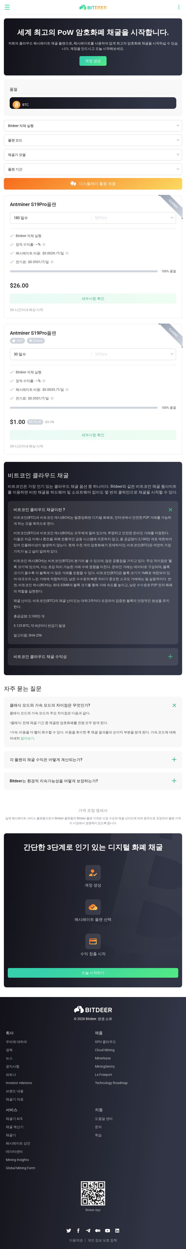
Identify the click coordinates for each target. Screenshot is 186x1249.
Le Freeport (103, 1075)
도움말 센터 (104, 1119)
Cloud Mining (105, 1050)
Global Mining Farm (20, 1168)
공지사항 (12, 1066)
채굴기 (11, 1135)
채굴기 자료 (14, 1099)
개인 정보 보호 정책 (102, 1240)
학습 (98, 1135)
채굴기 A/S (14, 1119)
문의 (98, 1127)
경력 (9, 1050)
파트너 (11, 1075)
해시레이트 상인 (18, 1143)
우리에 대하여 (16, 1042)
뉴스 (9, 1058)
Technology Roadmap (111, 1083)
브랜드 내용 (14, 1091)
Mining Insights (17, 1160)
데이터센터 (14, 1151)
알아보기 (27, 738)
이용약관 (76, 1240)
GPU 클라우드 (105, 1042)
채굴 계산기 (14, 1127)
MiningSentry (105, 1066)
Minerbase (103, 1058)
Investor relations (19, 1083)
